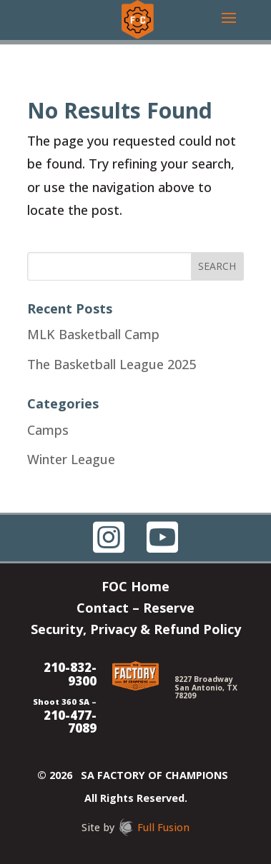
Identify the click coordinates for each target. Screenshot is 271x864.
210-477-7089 (70, 722)
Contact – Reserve (135, 609)
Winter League (71, 459)
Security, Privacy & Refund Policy (136, 631)
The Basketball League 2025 (111, 364)
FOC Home (135, 588)
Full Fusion (163, 827)
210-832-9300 (70, 674)
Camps (48, 429)
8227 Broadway (203, 679)
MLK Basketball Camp (93, 334)
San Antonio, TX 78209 (205, 691)
